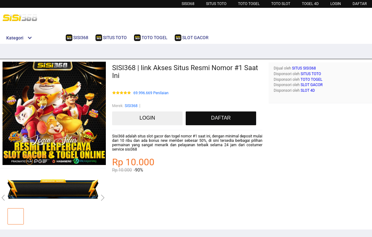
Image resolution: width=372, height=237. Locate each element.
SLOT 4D (308, 90)
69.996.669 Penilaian (150, 93)
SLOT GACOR (312, 85)
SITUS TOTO (311, 74)
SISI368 (188, 4)
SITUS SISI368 (304, 68)
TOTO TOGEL (249, 4)
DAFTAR (360, 4)
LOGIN (335, 4)
